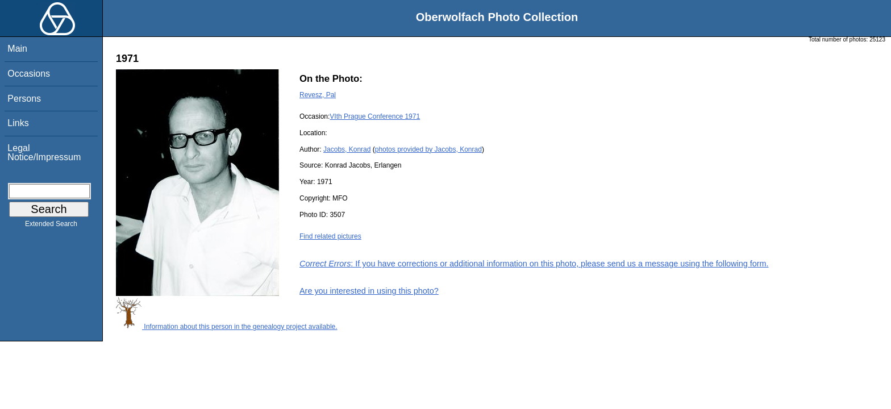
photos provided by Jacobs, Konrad (428, 149)
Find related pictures (330, 236)
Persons (24, 98)
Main (17, 48)
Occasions (28, 73)
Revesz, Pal (317, 95)
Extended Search (51, 226)
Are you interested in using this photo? (369, 290)
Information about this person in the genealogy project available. (227, 327)
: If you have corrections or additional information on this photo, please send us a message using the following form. (534, 263)
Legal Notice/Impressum (44, 152)
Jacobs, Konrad (346, 149)
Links (17, 123)
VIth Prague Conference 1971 (375, 116)
